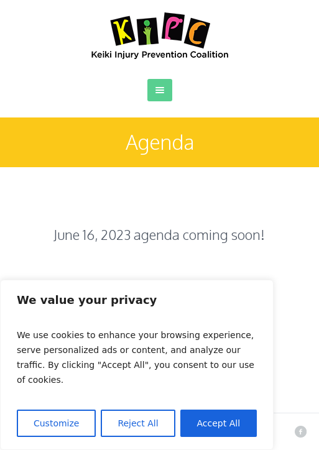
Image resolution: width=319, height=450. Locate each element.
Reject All (138, 423)
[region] (137, 365)
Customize (57, 423)
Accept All (219, 423)
